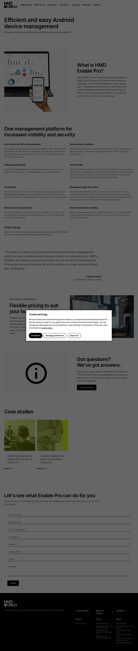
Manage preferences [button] (55, 335)
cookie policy (47, 328)
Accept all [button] (35, 335)
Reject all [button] (74, 335)
